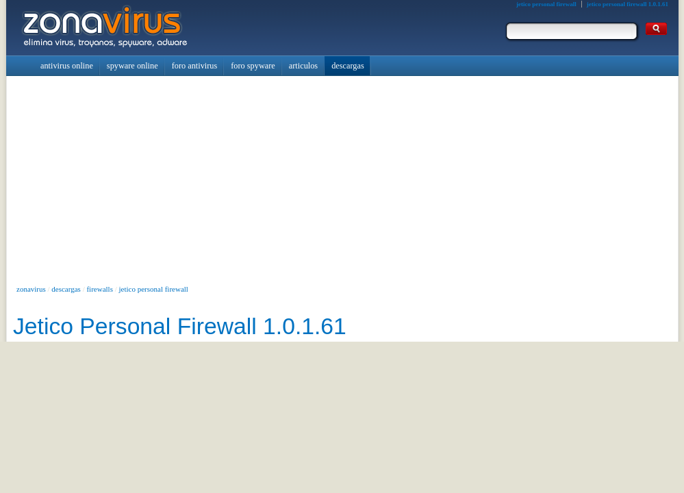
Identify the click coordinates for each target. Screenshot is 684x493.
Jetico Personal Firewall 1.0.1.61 (179, 326)
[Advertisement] (342, 179)
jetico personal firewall (153, 289)
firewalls (99, 289)
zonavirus (31, 289)
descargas (66, 289)
